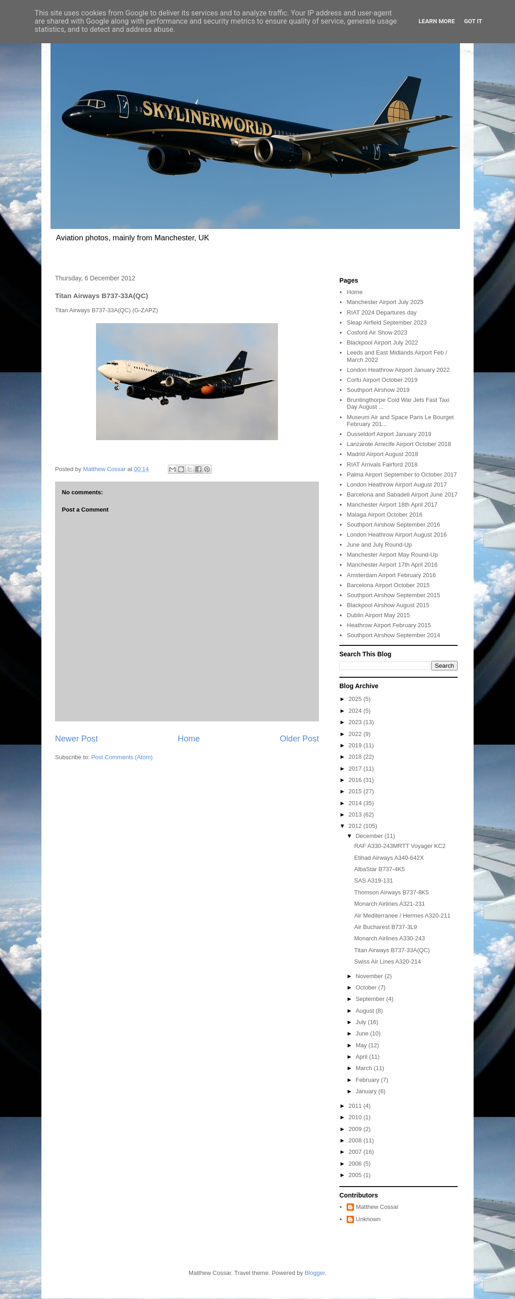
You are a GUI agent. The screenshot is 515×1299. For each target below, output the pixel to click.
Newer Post (76, 738)
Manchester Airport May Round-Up (392, 554)
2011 (356, 1105)
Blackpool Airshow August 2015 (388, 605)
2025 (356, 698)
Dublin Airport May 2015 (378, 615)
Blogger (315, 1272)
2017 (356, 768)
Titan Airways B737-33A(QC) (391, 950)
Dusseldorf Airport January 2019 (389, 434)
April (362, 1056)
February (368, 1079)
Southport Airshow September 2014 (393, 635)
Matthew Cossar (377, 1206)
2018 (356, 756)
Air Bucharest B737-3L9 (385, 927)
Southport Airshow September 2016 (393, 524)
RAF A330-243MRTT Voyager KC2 (399, 845)
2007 (356, 1151)
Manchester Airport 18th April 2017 (392, 504)
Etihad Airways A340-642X (389, 857)
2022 (356, 734)
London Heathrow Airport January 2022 (398, 369)
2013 (356, 814)
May (362, 1045)
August (366, 1010)
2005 (356, 1175)
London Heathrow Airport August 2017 (397, 484)
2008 (356, 1140)
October (367, 987)
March (365, 1068)
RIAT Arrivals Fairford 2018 (382, 464)
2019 (356, 745)
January (367, 1091)
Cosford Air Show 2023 (377, 332)
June (363, 1033)
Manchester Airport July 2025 (385, 302)
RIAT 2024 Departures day (381, 312)
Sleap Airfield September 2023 (387, 322)
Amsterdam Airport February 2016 (391, 575)
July (362, 1022)
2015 (356, 791)
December (370, 835)
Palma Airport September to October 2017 (402, 474)
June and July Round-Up (379, 544)
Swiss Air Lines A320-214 (387, 961)
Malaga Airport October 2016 (384, 514)
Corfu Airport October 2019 (382, 379)
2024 (356, 710)
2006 (356, 1163)
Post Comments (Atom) (122, 757)
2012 (356, 825)
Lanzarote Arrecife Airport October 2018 (399, 444)
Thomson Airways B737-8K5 (391, 892)
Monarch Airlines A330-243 (389, 938)
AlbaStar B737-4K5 (379, 869)
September (371, 998)
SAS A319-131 (373, 880)
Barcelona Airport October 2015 (388, 585)
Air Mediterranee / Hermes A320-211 (402, 915)
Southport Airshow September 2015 (393, 595)
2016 (356, 779)
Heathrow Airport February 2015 (389, 625)
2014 (356, 803)
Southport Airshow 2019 (378, 389)
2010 (356, 1117)
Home (189, 738)
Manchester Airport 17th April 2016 (392, 564)
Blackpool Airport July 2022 (382, 342)
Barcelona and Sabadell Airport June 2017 (402, 494)
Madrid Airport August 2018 (382, 454)
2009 (356, 1129)
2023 (356, 722)
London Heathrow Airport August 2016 (397, 534)
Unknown (368, 1219)
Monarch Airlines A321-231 (389, 903)
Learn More (437, 21)
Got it (473, 21)
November (370, 976)
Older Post (299, 738)
